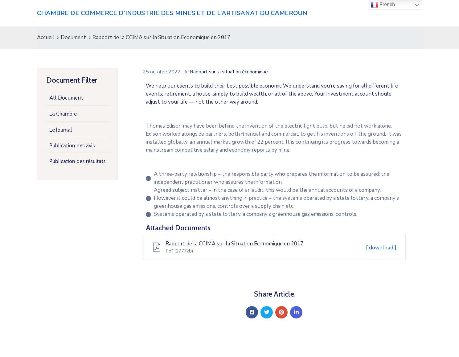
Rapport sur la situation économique (229, 71)
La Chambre (63, 114)
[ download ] (381, 247)
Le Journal (60, 130)
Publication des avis (72, 145)
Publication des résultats (77, 161)
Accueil (45, 37)
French (383, 5)
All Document (66, 97)
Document (73, 37)
